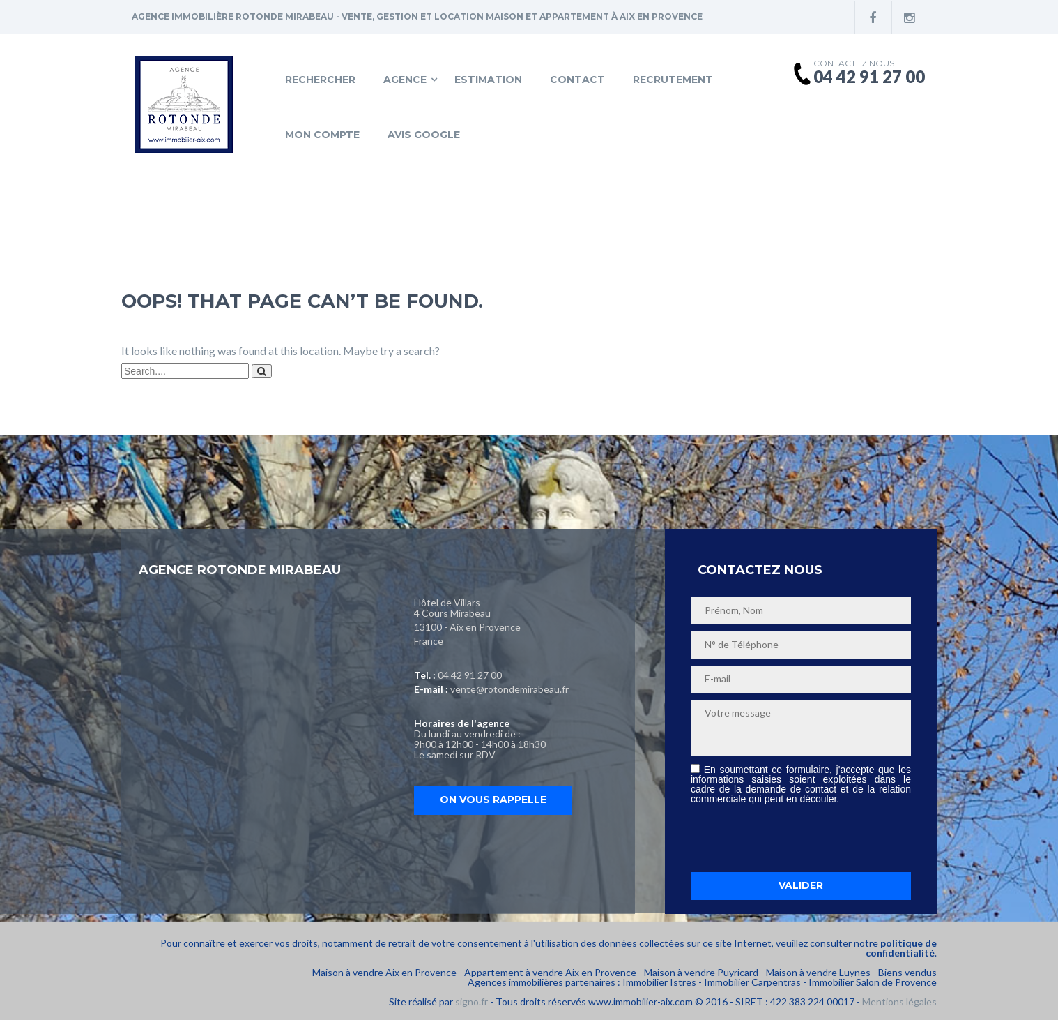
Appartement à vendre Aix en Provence (550, 972)
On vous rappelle (493, 799)
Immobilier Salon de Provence (872, 982)
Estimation (488, 79)
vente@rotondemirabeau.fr (509, 689)
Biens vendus (907, 972)
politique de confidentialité (901, 948)
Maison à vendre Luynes (818, 972)
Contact (577, 79)
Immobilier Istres (659, 982)
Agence (405, 79)
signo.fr (471, 1001)
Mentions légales (899, 1001)
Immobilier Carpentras (752, 982)
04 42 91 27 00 (470, 675)
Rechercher (320, 79)
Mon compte (322, 134)
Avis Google (424, 134)
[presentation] (797, 838)
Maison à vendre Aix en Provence (384, 972)
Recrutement (673, 79)
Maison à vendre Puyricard (701, 972)
